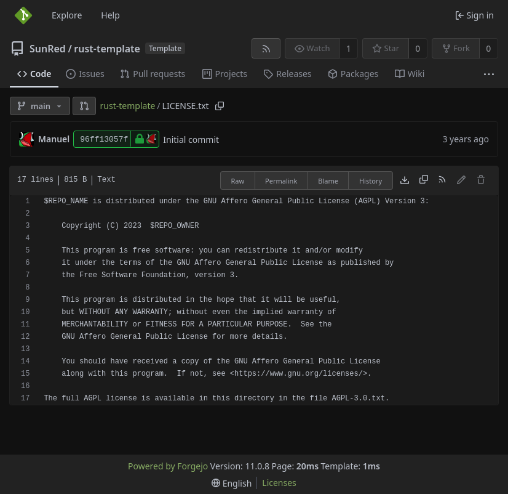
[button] (84, 106)
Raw (237, 180)
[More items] (489, 74)
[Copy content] (424, 180)
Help (110, 15)
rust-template (107, 49)
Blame (328, 180)
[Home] (23, 15)
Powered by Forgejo (168, 466)
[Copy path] (219, 106)
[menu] (232, 483)
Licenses (279, 482)
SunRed (48, 49)
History (370, 180)
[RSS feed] (266, 48)
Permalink (281, 180)
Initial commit (191, 139)
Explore (67, 15)
